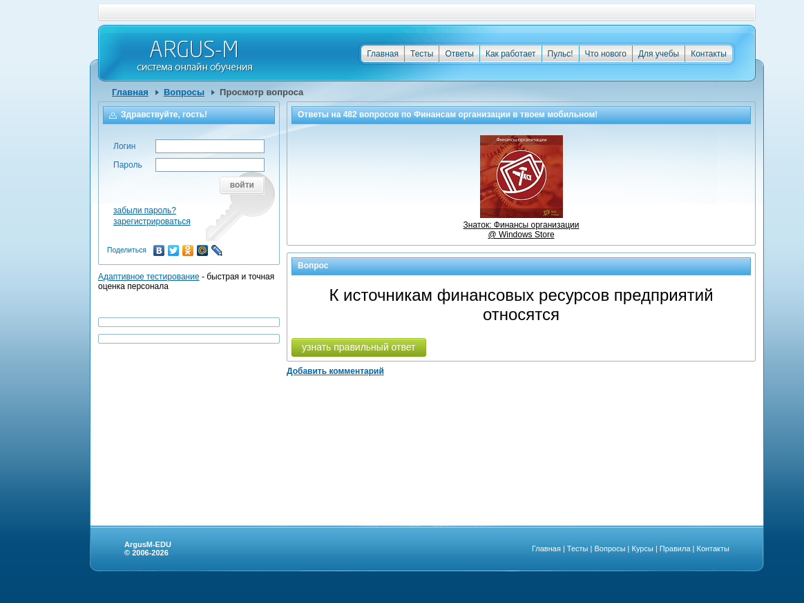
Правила (675, 548)
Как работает (511, 54)
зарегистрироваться (152, 221)
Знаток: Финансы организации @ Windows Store (521, 224)
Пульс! (560, 54)
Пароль (127, 165)
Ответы (459, 54)
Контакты (709, 54)
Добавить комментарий (335, 371)
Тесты (421, 54)
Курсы (642, 548)
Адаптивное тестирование (149, 276)
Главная (383, 54)
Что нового (605, 54)
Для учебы (658, 54)
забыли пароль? (144, 210)
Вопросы (184, 92)
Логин (124, 146)
